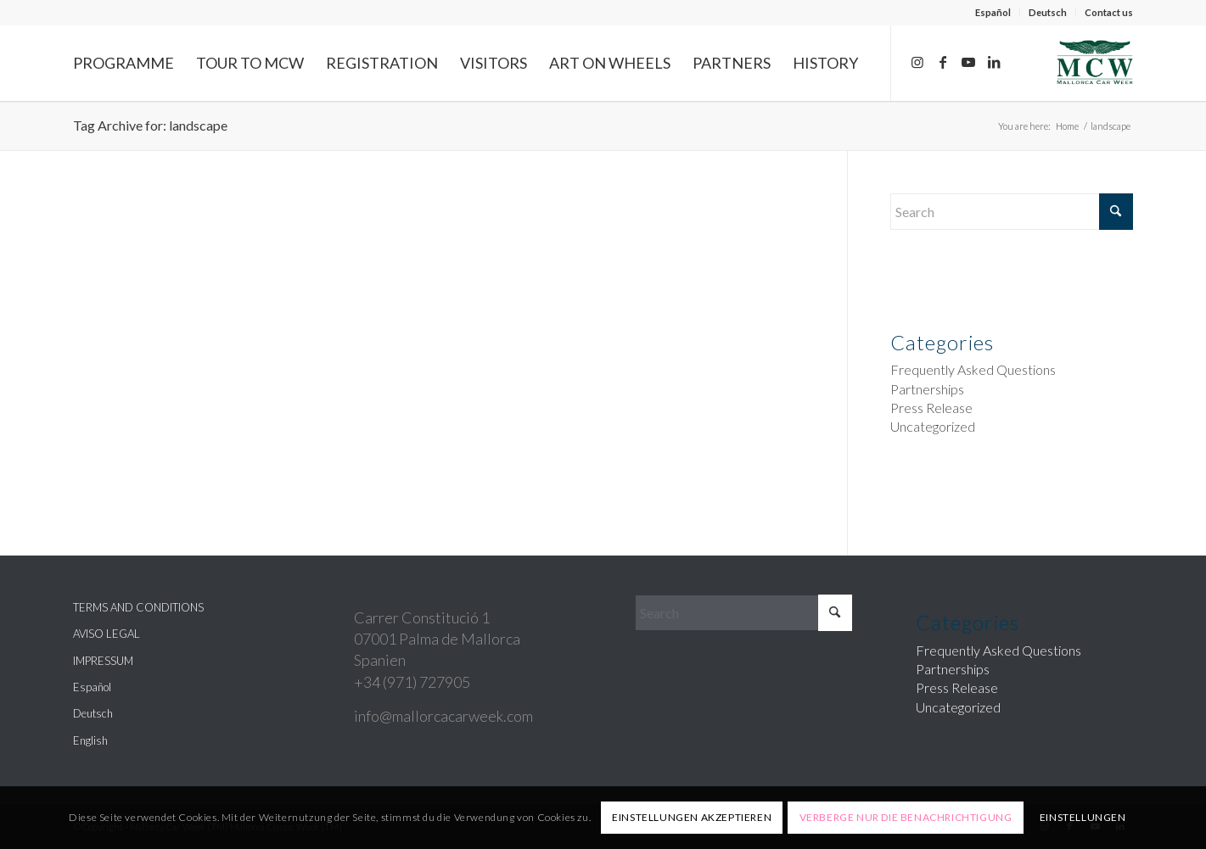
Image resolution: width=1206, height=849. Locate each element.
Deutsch (1048, 12)
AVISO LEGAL (106, 633)
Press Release (931, 407)
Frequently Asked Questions (973, 369)
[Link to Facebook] (943, 62)
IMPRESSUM (103, 660)
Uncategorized (932, 426)
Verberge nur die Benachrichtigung (905, 817)
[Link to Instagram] (917, 62)
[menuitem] (993, 12)
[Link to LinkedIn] (994, 62)
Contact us (1109, 12)
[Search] (1011, 211)
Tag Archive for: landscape (150, 125)
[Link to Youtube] (968, 62)
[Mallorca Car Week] (1095, 63)
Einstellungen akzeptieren (691, 817)
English (90, 740)
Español (993, 12)
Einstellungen (1083, 817)
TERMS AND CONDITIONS (138, 607)
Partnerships (927, 389)
